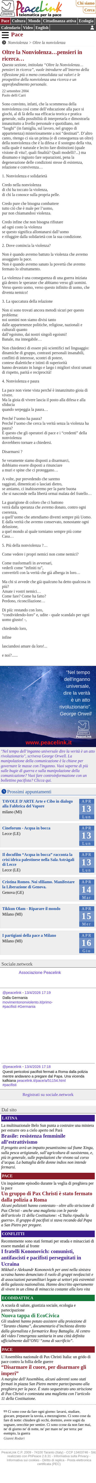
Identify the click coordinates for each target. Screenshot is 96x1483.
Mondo (34, 21)
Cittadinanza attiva (59, 21)
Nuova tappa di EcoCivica (30, 1315)
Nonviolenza (18, 42)
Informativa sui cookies (23, 1460)
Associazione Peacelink (40, 972)
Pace (5, 21)
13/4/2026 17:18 (38, 1067)
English (42, 28)
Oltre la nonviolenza (49, 42)
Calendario (10, 28)
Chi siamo (85, 3)
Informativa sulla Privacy (71, 1456)
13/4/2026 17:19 (38, 993)
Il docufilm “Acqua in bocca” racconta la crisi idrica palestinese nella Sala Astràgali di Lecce (38, 859)
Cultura (18, 21)
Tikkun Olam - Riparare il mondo (31, 908)
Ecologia (86, 21)
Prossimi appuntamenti (29, 791)
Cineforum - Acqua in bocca (26, 828)
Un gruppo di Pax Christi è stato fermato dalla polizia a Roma (46, 1196)
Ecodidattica (17, 1298)
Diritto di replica (53, 1460)
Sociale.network (17, 964)
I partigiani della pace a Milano (29, 935)
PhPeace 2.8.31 (39, 1456)
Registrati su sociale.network (48, 1094)
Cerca (89, 10)
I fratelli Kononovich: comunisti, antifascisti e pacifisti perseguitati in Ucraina (41, 1257)
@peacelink (12, 993)
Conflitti (13, 1234)
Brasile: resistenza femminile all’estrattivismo (33, 1139)
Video (28, 28)
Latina (9, 1118)
